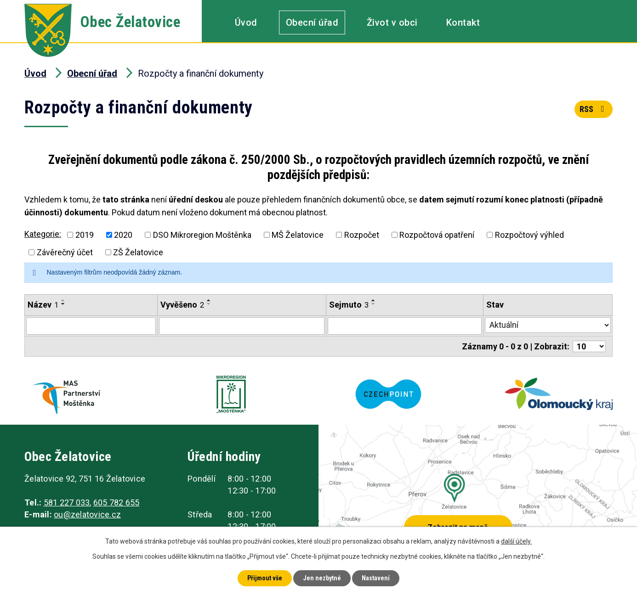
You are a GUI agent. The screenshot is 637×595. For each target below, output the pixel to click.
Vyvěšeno (182, 304)
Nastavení (376, 578)
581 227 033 (67, 502)
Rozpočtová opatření (436, 235)
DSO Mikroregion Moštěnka (202, 235)
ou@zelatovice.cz (87, 514)
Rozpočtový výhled (529, 235)
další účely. (516, 541)
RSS (594, 109)
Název (43, 304)
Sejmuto (349, 304)
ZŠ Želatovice (138, 252)
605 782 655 (116, 502)
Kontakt (463, 22)
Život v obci (392, 22)
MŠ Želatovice (298, 235)
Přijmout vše (264, 578)
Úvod (246, 22)
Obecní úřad (312, 22)
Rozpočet (361, 235)
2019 (84, 235)
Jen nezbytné (322, 578)
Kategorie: (42, 234)
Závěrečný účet (65, 252)
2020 (123, 235)
